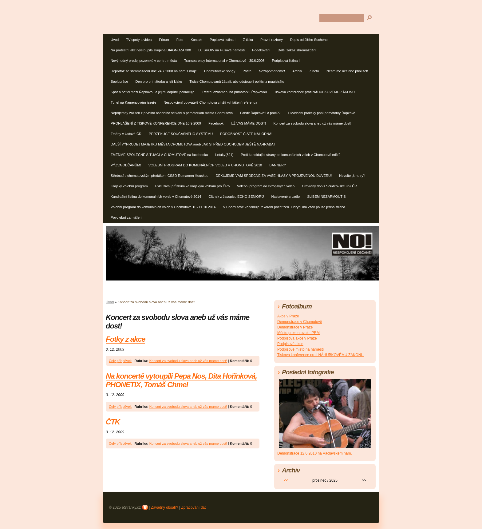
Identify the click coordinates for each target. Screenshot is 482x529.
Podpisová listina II (286, 60)
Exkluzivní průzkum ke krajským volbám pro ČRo (192, 186)
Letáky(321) (224, 155)
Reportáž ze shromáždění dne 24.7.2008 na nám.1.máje (154, 71)
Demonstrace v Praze (295, 327)
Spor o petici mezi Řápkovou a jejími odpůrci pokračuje (152, 92)
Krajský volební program (129, 186)
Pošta (247, 71)
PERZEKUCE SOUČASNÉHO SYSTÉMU (181, 134)
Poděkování (261, 50)
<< (286, 480)
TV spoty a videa (139, 40)
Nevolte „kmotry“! (352, 175)
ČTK (113, 422)
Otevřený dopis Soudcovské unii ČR (329, 186)
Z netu (314, 71)
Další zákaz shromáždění (297, 50)
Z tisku (248, 40)
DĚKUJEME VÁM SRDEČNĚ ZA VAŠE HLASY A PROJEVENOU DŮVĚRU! (274, 175)
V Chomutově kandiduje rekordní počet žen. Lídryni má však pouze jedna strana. (284, 207)
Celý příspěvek (120, 361)
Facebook (215, 123)
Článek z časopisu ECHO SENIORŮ (236, 196)
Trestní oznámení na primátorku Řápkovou (234, 92)
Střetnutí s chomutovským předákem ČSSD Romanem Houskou (159, 175)
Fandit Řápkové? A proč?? (260, 113)
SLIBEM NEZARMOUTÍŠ (326, 196)
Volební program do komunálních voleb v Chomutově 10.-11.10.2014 (163, 207)
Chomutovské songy (219, 71)
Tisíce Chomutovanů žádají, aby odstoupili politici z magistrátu (236, 81)
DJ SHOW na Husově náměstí (221, 50)
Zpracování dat (193, 507)
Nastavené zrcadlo (285, 196)
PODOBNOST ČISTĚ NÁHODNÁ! (246, 134)
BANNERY (277, 165)
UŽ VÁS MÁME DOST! (248, 123)
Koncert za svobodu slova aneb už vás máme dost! (312, 123)
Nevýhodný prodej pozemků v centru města (144, 60)
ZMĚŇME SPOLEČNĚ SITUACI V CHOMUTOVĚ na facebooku (159, 155)
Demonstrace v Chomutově (299, 322)
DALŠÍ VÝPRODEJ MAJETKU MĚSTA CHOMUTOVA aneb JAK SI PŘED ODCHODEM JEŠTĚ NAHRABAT (193, 144)
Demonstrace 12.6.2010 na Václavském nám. (314, 453)
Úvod (115, 40)
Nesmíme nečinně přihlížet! (347, 71)
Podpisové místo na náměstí (300, 349)
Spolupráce (119, 81)
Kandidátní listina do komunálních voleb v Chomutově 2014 (156, 196)
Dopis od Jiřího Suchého (309, 40)
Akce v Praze (288, 316)
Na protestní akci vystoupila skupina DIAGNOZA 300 (151, 50)
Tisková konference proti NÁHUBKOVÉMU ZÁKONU (314, 92)
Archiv (297, 71)
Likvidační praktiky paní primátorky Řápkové (321, 113)
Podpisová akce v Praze (297, 338)
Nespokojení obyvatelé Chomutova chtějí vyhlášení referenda (210, 102)
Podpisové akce (290, 344)
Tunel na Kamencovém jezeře (133, 102)
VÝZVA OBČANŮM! (126, 165)
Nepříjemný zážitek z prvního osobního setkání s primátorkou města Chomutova (172, 113)
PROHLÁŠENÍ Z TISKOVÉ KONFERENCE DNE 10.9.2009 (156, 123)
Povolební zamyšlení (126, 217)
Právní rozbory (271, 40)
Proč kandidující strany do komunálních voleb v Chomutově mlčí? (290, 155)
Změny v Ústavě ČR (126, 134)
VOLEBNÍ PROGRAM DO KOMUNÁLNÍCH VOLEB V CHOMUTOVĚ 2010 (205, 165)
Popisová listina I (222, 40)
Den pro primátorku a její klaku (159, 81)
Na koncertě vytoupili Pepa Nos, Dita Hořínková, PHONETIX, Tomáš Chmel (181, 380)
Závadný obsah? (164, 507)
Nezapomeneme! (272, 71)
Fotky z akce (125, 339)
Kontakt (196, 40)
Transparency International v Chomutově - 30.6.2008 (224, 60)
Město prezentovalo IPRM (298, 333)
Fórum (164, 40)
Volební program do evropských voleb (265, 186)
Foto (179, 40)
